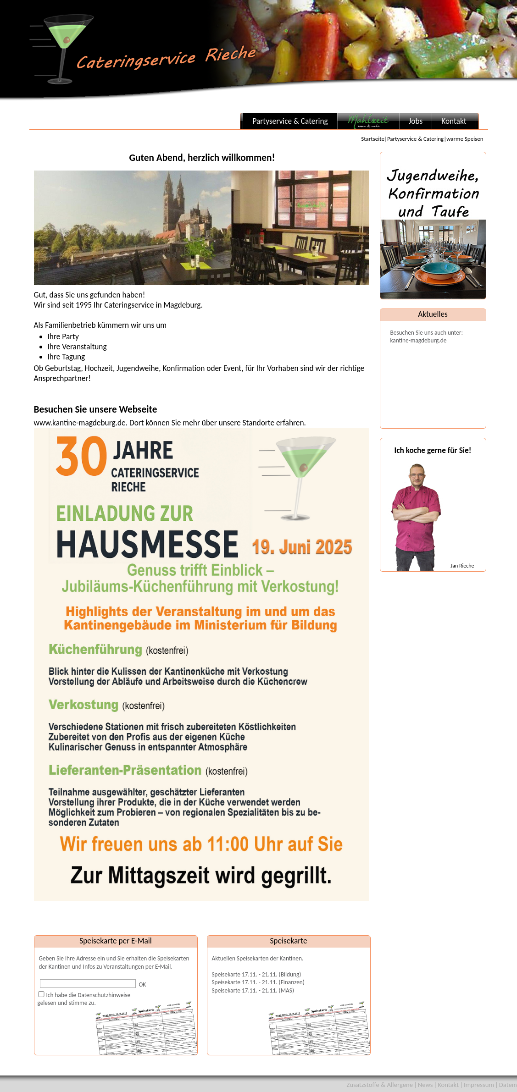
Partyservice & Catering (290, 121)
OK (142, 984)
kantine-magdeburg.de (418, 340)
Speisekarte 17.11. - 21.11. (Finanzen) (258, 982)
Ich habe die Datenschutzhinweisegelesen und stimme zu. (84, 999)
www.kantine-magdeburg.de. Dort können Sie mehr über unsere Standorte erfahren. (201, 659)
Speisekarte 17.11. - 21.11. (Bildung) (256, 974)
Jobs (415, 121)
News (425, 1084)
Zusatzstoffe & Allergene (380, 1084)
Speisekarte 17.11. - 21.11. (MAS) (253, 990)
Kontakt (453, 121)
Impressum (479, 1084)
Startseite (372, 138)
